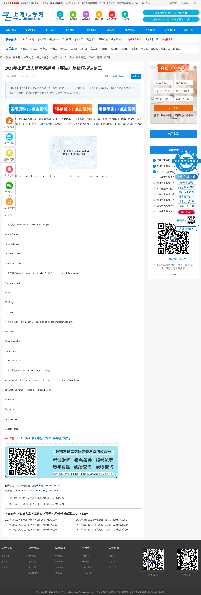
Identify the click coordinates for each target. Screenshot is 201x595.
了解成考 (5, 556)
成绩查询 (110, 30)
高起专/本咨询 (186, 187)
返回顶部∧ (186, 228)
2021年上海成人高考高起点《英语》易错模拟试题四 (102, 525)
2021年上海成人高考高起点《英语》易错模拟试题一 (40, 498)
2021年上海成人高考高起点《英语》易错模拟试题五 (31, 525)
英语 (55, 57)
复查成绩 (59, 567)
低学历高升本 (186, 206)
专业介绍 (71, 30)
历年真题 (150, 30)
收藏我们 (195, 3)
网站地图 (112, 567)
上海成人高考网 (12, 57)
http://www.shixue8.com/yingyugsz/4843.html (37, 490)
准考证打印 (33, 573)
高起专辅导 (42, 57)
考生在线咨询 (186, 176)
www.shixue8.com (51, 485)
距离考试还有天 (171, 19)
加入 (136, 76)
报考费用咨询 (186, 196)
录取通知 (59, 573)
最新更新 (173, 3)
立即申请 (173, 107)
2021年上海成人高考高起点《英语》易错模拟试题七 (31, 520)
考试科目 (32, 561)
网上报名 (189, 30)
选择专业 (5, 567)
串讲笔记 (28, 57)
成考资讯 (31, 30)
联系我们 (112, 561)
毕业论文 (86, 561)
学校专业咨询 (186, 192)
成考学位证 (87, 573)
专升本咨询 (186, 182)
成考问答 (130, 30)
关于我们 (170, 30)
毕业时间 (86, 556)
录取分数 (59, 561)
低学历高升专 (186, 201)
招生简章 (51, 30)
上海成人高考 (43, 124)
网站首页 (11, 30)
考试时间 (32, 556)
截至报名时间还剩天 (171, 12)
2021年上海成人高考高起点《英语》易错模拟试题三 (40, 504)
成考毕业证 (87, 567)
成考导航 (184, 3)
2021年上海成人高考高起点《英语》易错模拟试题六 (102, 520)
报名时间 (90, 30)
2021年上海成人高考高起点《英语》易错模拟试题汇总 (43, 438)
